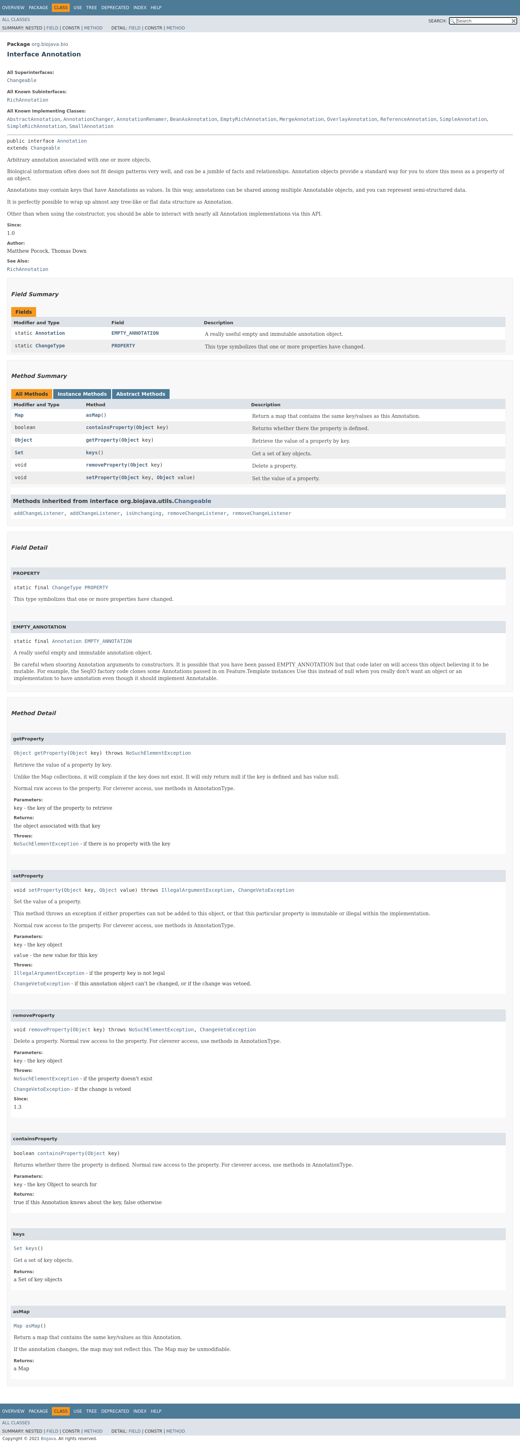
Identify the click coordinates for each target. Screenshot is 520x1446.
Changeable (21, 80)
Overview (13, 7)
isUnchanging (143, 513)
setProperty (102, 477)
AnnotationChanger (88, 119)
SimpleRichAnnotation (36, 126)
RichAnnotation (27, 100)
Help (156, 7)
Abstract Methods (140, 394)
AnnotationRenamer (142, 119)
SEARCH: (438, 21)
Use (78, 7)
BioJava (48, 1438)
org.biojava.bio (50, 44)
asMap (93, 415)
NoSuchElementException (158, 753)
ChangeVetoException (266, 890)
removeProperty (106, 465)
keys (92, 452)
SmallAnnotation (91, 126)
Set (19, 452)
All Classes (16, 19)
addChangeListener (39, 513)
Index (140, 7)
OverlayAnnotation (352, 119)
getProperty (102, 440)
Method (93, 28)
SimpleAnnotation (463, 119)
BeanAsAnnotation (193, 119)
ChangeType (50, 345)
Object (145, 427)
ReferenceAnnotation (408, 119)
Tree (91, 7)
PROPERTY (123, 345)
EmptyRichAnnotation (248, 119)
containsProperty (109, 427)
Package (38, 7)
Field (52, 28)
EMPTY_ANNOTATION (135, 333)
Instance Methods (82, 394)
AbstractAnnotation (33, 119)
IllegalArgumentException (196, 890)
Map (19, 415)
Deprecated (115, 7)
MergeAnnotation (302, 119)
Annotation (72, 141)
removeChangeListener (196, 513)
